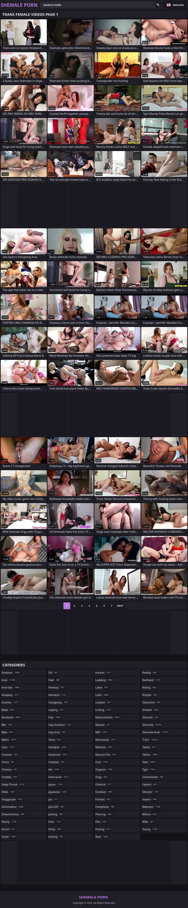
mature (103, 724)
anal (9, 680)
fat (53, 672)
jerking (56, 814)
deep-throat (13, 784)
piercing (103, 814)
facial (9, 836)
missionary (105, 739)
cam (8, 747)
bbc (7, 724)
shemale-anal (155, 732)
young (150, 829)
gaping (56, 709)
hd (54, 769)
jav (53, 799)
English (178, 5)
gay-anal (57, 732)
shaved (150, 709)
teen (149, 762)
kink (55, 821)
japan (55, 784)
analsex (10, 702)
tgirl (148, 769)
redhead (151, 680)
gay (54, 717)
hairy (55, 739)
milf (101, 732)
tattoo (150, 754)
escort (9, 829)
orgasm (104, 769)
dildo (9, 791)
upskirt (150, 784)
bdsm (9, 739)
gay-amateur (60, 724)
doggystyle (12, 799)
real (101, 836)
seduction (151, 702)
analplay (10, 694)
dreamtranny (13, 814)
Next (120, 605)
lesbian (103, 702)
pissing (103, 829)
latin (102, 694)
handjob (57, 747)
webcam (151, 806)
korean (103, 672)
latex (102, 687)
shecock (150, 717)
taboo (149, 747)
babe (8, 709)
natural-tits (106, 754)
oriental (103, 784)
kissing (56, 836)
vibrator (150, 791)
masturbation (107, 717)
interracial (58, 777)
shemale (152, 724)
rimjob (149, 694)
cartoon (10, 754)
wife (148, 821)
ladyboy (104, 680)
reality (149, 672)
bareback (11, 717)
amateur (11, 672)
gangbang (58, 702)
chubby (10, 777)
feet (54, 680)
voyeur (149, 799)
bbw (7, 732)
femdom (57, 694)
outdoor (104, 791)
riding (149, 687)
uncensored (153, 777)
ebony (9, 821)
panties (103, 799)
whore (149, 814)
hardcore (58, 754)
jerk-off (56, 806)
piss (101, 821)
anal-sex (11, 687)
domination (13, 806)
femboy (56, 687)
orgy (101, 777)
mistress (103, 747)
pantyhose (105, 806)
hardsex (56, 762)
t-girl (150, 739)
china (8, 762)
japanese (57, 791)
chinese (10, 769)
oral (101, 762)
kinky (55, 829)
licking (103, 709)
